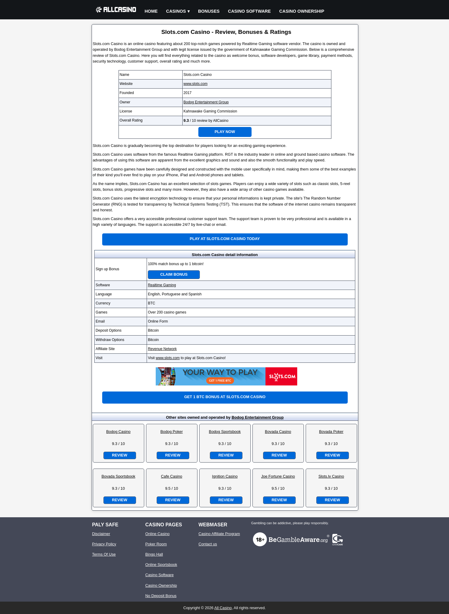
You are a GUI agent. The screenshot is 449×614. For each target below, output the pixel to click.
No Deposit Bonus (161, 595)
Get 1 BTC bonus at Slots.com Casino (224, 397)
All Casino (223, 608)
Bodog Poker (172, 431)
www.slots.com (195, 84)
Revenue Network (162, 349)
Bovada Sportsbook (118, 476)
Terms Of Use (104, 554)
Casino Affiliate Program (219, 533)
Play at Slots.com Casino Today (225, 238)
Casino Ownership (301, 11)
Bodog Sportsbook (225, 431)
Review (119, 455)
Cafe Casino (171, 476)
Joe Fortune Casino (278, 476)
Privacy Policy (104, 544)
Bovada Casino (278, 431)
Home (151, 11)
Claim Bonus (173, 274)
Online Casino (157, 533)
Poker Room (156, 544)
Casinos (176, 11)
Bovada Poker (331, 431)
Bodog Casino (118, 431)
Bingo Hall (154, 554)
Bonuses (209, 11)
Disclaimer (101, 533)
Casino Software (249, 11)
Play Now (225, 131)
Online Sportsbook (161, 564)
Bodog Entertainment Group (206, 102)
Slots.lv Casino (331, 476)
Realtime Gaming (162, 285)
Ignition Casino (225, 476)
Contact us (208, 544)
